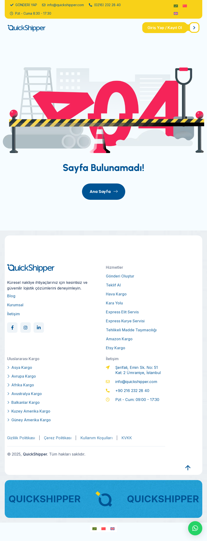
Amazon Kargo (119, 339)
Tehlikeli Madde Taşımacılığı (131, 330)
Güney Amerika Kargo (29, 419)
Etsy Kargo (115, 347)
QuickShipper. (35, 454)
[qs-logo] (34, 28)
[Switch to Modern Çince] (184, 5)
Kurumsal (15, 304)
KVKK (126, 437)
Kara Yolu (114, 303)
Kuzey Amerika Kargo (28, 411)
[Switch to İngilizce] (175, 13)
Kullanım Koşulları (96, 437)
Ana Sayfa (104, 191)
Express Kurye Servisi (125, 321)
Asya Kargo (19, 367)
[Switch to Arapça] (175, 5)
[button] (195, 528)
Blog (11, 296)
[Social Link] (12, 327)
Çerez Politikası (57, 437)
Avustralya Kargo (24, 393)
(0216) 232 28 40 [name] (105, 5)
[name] (170, 27)
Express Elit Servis (122, 312)
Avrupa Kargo (21, 376)
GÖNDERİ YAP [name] (23, 5)
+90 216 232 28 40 (132, 390)
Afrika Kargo (20, 385)
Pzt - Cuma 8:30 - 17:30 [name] (30, 13)
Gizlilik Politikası (21, 437)
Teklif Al (113, 285)
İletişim (13, 313)
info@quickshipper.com (136, 381)
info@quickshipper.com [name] (63, 5)
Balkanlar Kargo (23, 402)
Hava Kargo (116, 294)
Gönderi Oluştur (120, 276)
